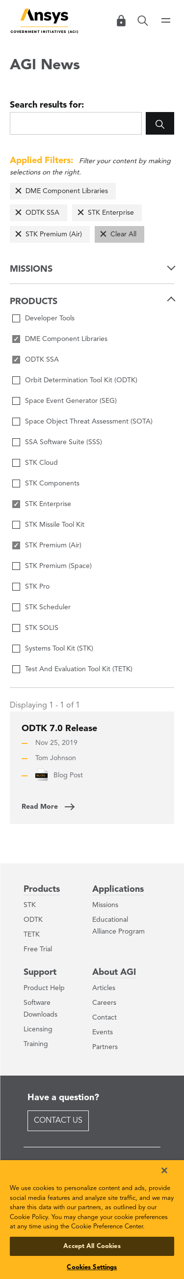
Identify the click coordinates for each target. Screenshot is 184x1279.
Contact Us (58, 1121)
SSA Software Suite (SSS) (63, 442)
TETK (32, 934)
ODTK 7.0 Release (59, 728)
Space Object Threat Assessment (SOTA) (89, 421)
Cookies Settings (92, 1267)
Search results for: (47, 105)
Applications (118, 889)
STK (30, 905)
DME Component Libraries (67, 191)
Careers (104, 1002)
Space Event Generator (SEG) (71, 401)
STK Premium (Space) (58, 566)
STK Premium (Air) (54, 234)
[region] (92, 1219)
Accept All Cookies (91, 1246)
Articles (103, 988)
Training (36, 1044)
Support (40, 972)
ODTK (33, 919)
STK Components (52, 483)
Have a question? (63, 1097)
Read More (40, 806)
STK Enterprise (111, 212)
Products (42, 889)
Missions (105, 905)
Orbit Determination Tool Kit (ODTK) (81, 380)
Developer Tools (50, 318)
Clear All (123, 234)
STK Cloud (41, 462)
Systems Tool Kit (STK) (59, 648)
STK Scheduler (48, 607)
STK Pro (37, 586)
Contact (104, 1017)
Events (102, 1032)
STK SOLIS (41, 628)
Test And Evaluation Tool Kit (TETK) (78, 669)
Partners (105, 1047)
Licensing (38, 1029)
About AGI (114, 972)
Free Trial (38, 949)
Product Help (44, 988)
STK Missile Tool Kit (54, 524)
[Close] (164, 1170)
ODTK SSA (42, 212)
